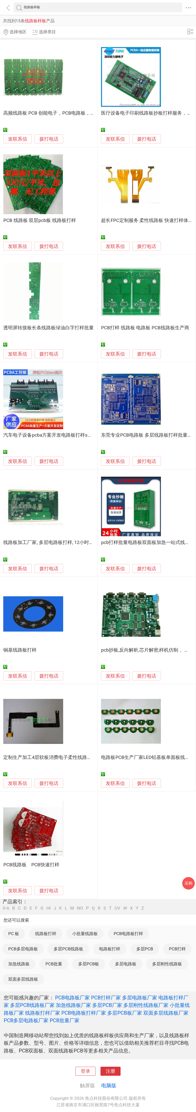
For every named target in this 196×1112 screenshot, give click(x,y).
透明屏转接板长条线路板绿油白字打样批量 (48, 328)
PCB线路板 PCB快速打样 (31, 865)
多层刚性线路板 (167, 963)
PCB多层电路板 (23, 948)
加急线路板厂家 (73, 1005)
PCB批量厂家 (64, 1020)
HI (48, 908)
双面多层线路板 (23, 979)
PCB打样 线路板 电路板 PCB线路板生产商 (145, 328)
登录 (85, 1071)
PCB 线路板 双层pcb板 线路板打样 (39, 220)
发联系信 (17, 139)
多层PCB (144, 948)
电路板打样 (109, 948)
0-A (6, 908)
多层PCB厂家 (107, 1005)
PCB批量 (53, 963)
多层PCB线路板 (68, 948)
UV (117, 908)
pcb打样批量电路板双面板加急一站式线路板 (147, 542)
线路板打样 (45, 933)
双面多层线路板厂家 (165, 1013)
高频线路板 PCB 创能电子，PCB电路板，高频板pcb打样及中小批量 (74, 113)
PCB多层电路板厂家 (26, 1020)
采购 (188, 883)
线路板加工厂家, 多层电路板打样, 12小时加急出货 (55, 542)
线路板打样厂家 (42, 1013)
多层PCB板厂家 (124, 1013)
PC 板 (13, 933)
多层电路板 (125, 963)
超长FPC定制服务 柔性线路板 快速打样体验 (147, 220)
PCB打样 (177, 948)
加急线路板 (19, 963)
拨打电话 (48, 139)
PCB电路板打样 (128, 933)
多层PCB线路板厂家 (32, 1005)
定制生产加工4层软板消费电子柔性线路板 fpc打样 (56, 757)
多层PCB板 (88, 963)
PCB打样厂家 (106, 998)
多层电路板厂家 (139, 998)
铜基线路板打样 (20, 650)
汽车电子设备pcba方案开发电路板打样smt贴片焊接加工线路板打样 (74, 435)
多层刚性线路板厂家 (145, 1005)
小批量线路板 (85, 933)
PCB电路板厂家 (72, 998)
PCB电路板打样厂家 (83, 1013)
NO (80, 908)
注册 (110, 1071)
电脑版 (108, 1085)
